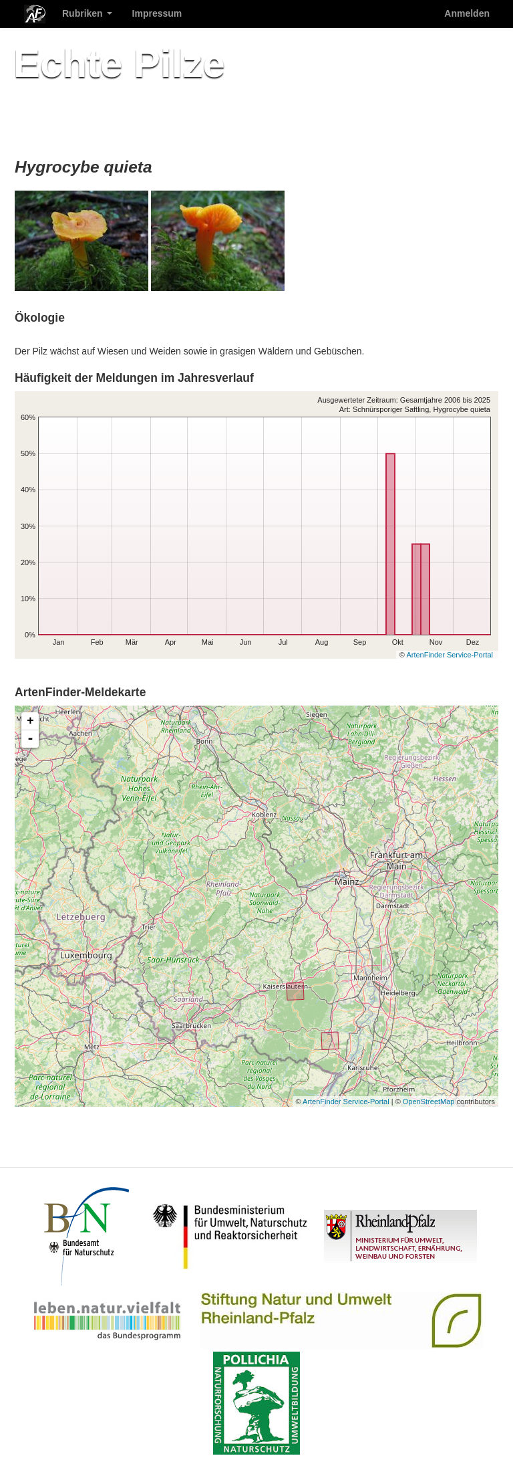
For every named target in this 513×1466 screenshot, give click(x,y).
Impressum (157, 13)
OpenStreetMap (429, 1101)
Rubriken (87, 13)
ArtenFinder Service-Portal (449, 655)
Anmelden (467, 13)
